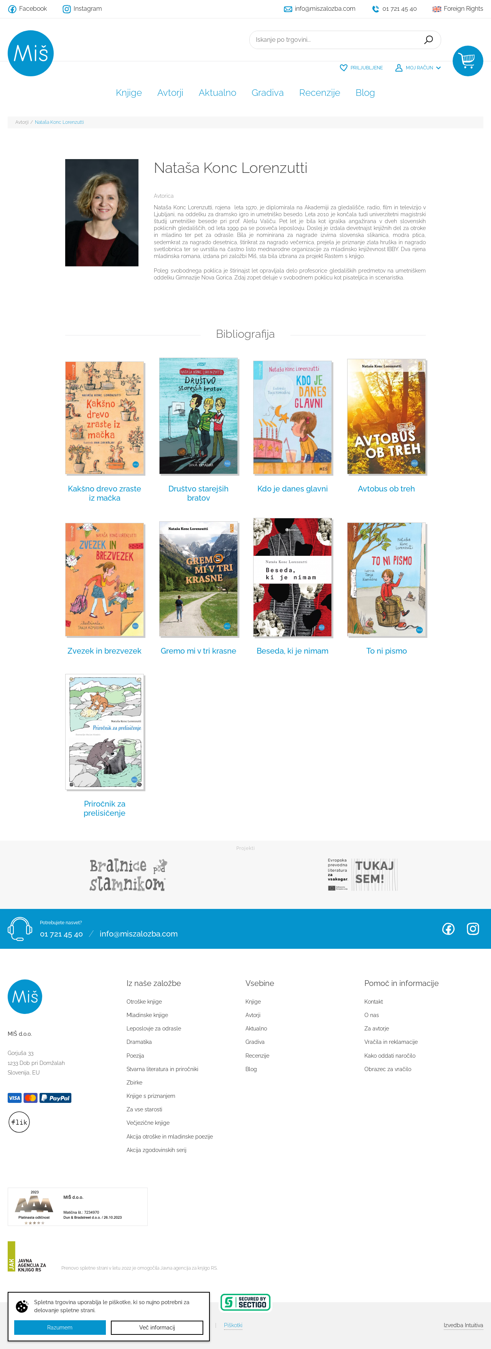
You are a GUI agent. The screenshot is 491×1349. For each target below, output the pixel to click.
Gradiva (268, 92)
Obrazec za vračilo (387, 1069)
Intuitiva (463, 1325)
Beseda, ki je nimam (292, 651)
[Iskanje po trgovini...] (332, 40)
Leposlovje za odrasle (154, 1028)
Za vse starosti (144, 1109)
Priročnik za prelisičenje (104, 808)
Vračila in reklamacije (391, 1042)
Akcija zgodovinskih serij (156, 1150)
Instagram (473, 929)
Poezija (135, 1056)
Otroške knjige (144, 1002)
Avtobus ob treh (386, 488)
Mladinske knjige (147, 1015)
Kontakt (373, 1002)
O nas (371, 1015)
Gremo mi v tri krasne (198, 651)
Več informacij (157, 1327)
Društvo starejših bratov (198, 493)
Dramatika (139, 1042)
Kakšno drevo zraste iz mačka (104, 493)
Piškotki (233, 1325)
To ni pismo (386, 651)
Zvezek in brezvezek (105, 651)
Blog (365, 92)
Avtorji (170, 92)
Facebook (448, 929)
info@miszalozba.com (139, 933)
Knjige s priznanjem (151, 1096)
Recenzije (319, 92)
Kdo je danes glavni (292, 488)
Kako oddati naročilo (389, 1056)
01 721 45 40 (61, 933)
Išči (428, 40)
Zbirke (134, 1083)
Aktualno (217, 92)
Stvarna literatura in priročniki (162, 1069)
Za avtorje (376, 1028)
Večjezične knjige (148, 1123)
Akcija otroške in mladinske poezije (170, 1137)
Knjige (129, 92)
